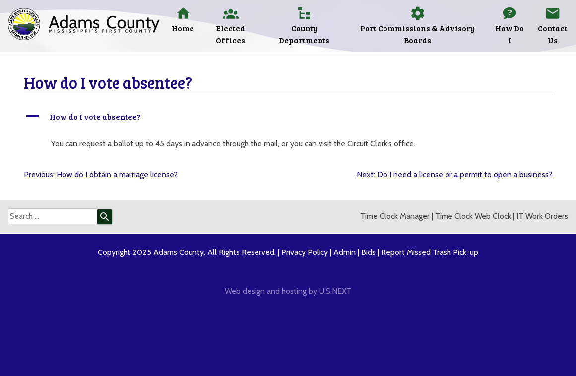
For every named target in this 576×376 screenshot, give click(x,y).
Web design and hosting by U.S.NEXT (288, 291)
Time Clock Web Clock (473, 216)
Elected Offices (230, 34)
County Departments (304, 34)
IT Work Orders (542, 216)
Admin (344, 252)
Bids (368, 252)
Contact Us (553, 34)
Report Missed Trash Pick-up (429, 252)
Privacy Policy (304, 252)
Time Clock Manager (395, 216)
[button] (288, 116)
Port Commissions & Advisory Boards (417, 34)
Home (183, 28)
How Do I (509, 34)
